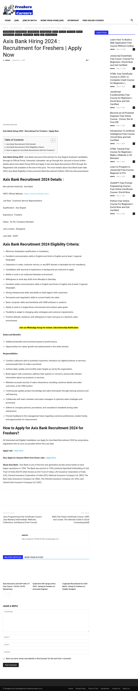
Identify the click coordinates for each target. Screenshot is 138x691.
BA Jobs (79, 32)
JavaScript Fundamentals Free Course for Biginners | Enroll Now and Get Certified (121, 98)
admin (7, 60)
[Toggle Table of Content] (52, 140)
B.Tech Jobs (71, 32)
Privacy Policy (80, 688)
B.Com (55, 32)
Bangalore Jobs (8, 35)
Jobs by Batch (30, 20)
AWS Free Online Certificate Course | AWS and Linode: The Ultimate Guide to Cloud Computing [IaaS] (70, 520)
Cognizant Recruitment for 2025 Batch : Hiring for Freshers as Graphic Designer (74, 586)
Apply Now (51, 458)
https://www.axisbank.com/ (36, 194)
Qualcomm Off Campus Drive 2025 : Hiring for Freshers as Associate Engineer (44, 586)
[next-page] (9, 594)
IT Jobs (37, 35)
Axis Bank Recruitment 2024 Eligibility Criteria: (25, 147)
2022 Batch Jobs (16, 28)
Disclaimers (105, 688)
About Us (126, 688)
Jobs (16, 20)
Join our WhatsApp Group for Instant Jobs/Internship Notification (48, 327)
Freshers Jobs (28, 35)
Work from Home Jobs (52, 20)
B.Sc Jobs (62, 32)
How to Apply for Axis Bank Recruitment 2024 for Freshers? (30, 150)
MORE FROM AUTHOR (34, 557)
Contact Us (116, 688)
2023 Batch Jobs (21, 32)
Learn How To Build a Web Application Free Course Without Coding (122, 42)
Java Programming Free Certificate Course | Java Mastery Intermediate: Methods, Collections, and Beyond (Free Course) (22, 520)
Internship (73, 20)
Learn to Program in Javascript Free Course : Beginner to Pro (122, 169)
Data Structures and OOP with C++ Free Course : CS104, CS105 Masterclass (16, 586)
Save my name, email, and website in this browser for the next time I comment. (38, 658)
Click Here (18, 451)
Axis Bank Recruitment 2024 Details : (21, 144)
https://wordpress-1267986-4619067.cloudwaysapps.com (40, 539)
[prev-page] (4, 594)
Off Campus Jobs (51, 35)
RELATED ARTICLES (13, 557)
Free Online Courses (93, 20)
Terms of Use (93, 688)
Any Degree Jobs (46, 32)
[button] (132, 20)
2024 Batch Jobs (33, 32)
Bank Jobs (18, 35)
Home (8, 20)
